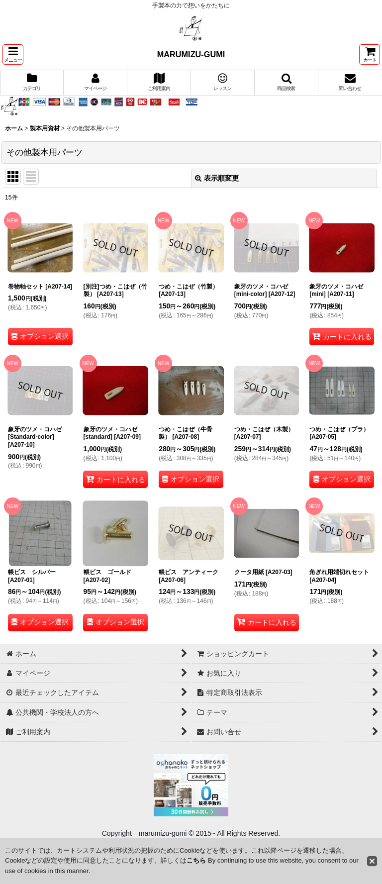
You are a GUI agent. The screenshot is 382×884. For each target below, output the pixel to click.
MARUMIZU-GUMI (191, 54)
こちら (196, 860)
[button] (12, 54)
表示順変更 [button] (217, 178)
